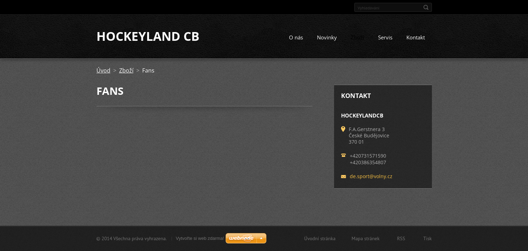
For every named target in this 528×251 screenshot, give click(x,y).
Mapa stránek (365, 238)
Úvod (103, 71)
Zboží (357, 37)
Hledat (426, 7)
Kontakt (415, 37)
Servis (385, 37)
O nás (296, 37)
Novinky (327, 37)
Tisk (427, 238)
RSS (401, 238)
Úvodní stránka (320, 238)
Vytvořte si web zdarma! (200, 238)
